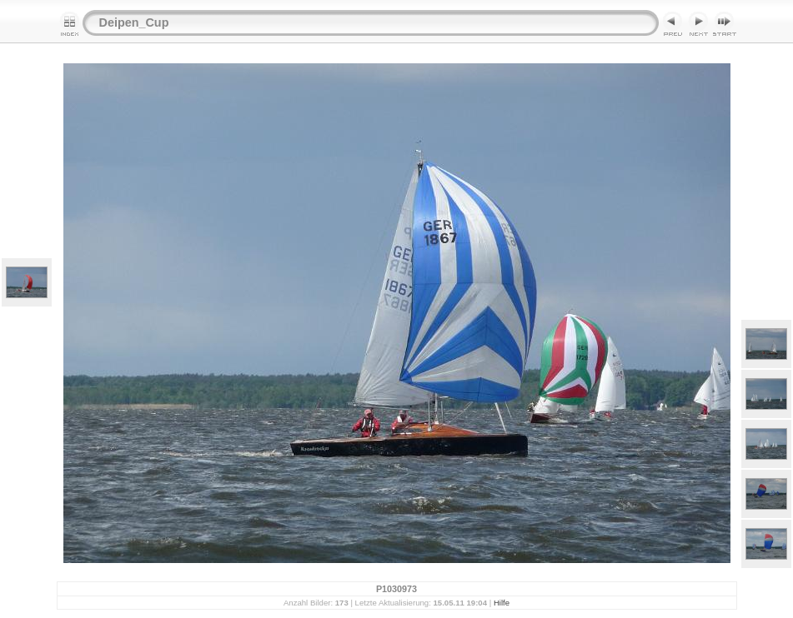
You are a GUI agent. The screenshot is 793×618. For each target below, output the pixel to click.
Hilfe (501, 602)
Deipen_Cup (134, 22)
